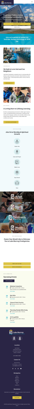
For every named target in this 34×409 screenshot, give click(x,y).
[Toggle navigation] (32, 2)
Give (17, 383)
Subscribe (17, 397)
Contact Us (17, 385)
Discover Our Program (11, 122)
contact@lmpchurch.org (17, 365)
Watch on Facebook (17, 266)
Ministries (17, 377)
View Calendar (9, 280)
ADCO (17, 405)
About (17, 376)
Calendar (17, 382)
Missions (17, 379)
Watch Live (17, 27)
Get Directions (17, 355)
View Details (12, 291)
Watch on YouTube (17, 263)
